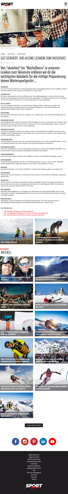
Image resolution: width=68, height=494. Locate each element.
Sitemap (34, 479)
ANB (34, 470)
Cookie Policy (34, 463)
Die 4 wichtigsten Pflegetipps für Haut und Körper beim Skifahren (26, 213)
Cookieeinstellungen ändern (34, 461)
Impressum (34, 477)
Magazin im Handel (34, 457)
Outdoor (11, 54)
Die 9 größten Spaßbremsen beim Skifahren (19, 211)
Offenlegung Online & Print (34, 468)
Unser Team (34, 474)
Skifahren (22, 54)
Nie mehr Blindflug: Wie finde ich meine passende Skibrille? (24, 215)
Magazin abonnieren (34, 454)
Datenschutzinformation (34, 459)
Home (3, 54)
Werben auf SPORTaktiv (34, 465)
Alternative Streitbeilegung (34, 472)
